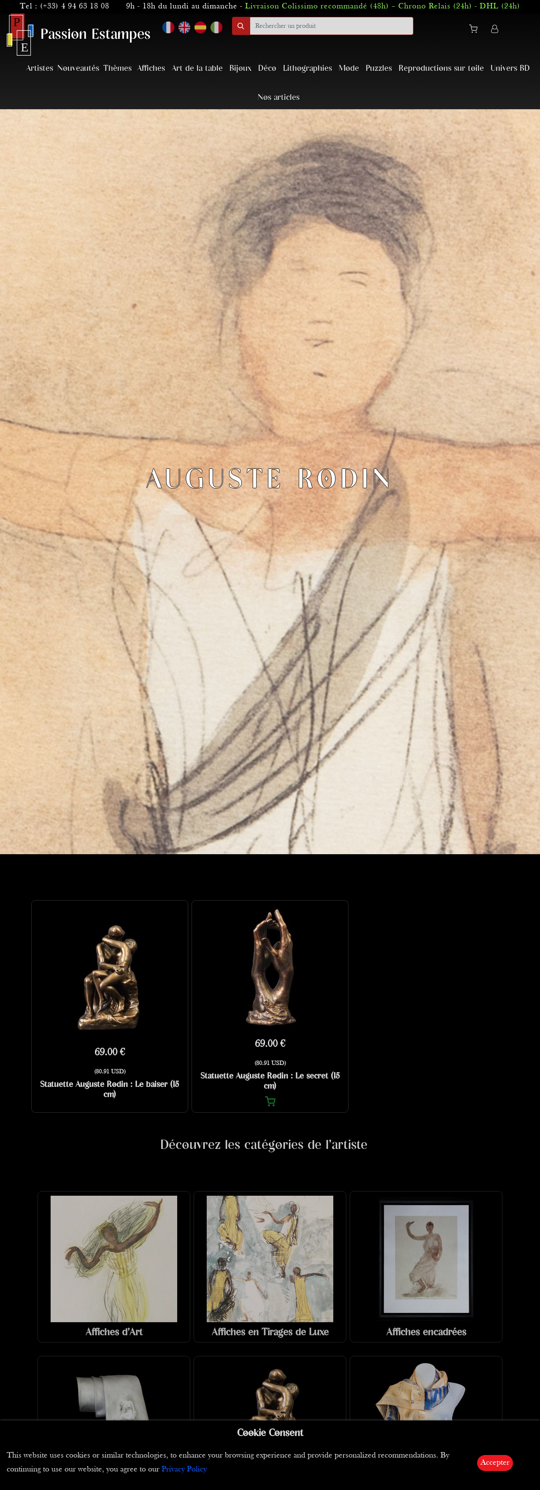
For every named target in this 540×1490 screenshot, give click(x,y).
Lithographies (307, 68)
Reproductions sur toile (441, 68)
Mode (349, 68)
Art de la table (197, 68)
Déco (267, 68)
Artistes (39, 68)
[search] (331, 26)
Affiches (151, 68)
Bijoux (240, 68)
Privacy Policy (184, 1470)
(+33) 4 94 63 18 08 (74, 7)
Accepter (495, 1463)
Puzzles (379, 68)
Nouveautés (78, 68)
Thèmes (117, 68)
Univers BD (510, 68)
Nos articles (279, 97)
